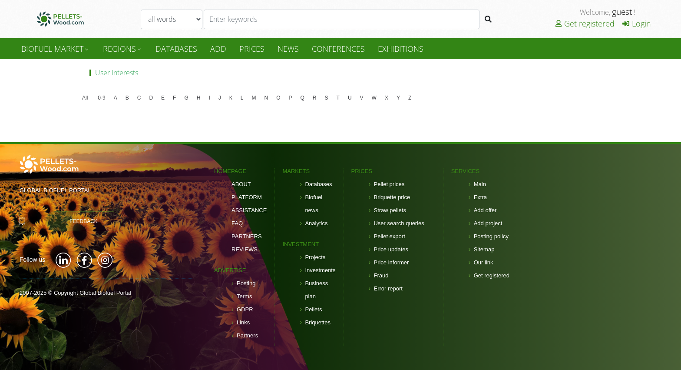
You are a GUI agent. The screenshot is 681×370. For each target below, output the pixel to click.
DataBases (176, 48)
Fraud (381, 275)
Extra (480, 197)
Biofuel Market (55, 48)
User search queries (399, 223)
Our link (483, 262)
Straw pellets (390, 210)
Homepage (230, 171)
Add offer (485, 210)
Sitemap (484, 249)
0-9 (101, 98)
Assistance (249, 210)
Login (636, 23)
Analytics (316, 223)
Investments (320, 270)
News (288, 48)
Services (465, 171)
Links (243, 322)
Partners (246, 236)
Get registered (585, 23)
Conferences (338, 48)
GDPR (245, 309)
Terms (244, 296)
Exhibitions (400, 48)
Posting (246, 283)
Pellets (313, 309)
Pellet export (389, 236)
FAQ (237, 223)
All (85, 98)
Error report (388, 288)
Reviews (244, 249)
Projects (315, 257)
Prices (251, 48)
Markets (296, 171)
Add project (488, 223)
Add (218, 48)
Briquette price (392, 197)
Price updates (391, 249)
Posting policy (491, 236)
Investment (300, 244)
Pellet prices (389, 184)
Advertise (230, 270)
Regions (122, 48)
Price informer (391, 262)
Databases (318, 184)
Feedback (83, 221)
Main (480, 184)
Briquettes (318, 322)
